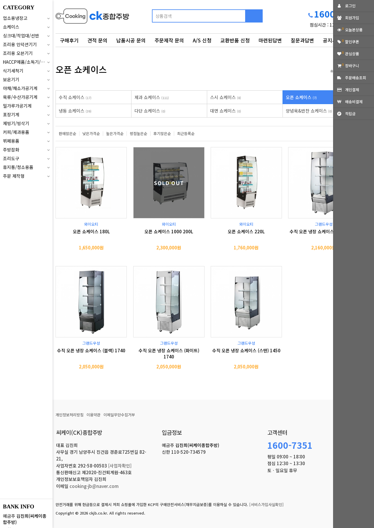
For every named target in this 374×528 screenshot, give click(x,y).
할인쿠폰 (352, 41)
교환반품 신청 (235, 40)
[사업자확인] (119, 466)
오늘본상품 (354, 29)
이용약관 (93, 414)
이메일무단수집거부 (119, 414)
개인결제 (352, 89)
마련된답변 (270, 40)
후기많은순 (162, 133)
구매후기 (69, 40)
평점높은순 (138, 133)
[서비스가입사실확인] (266, 504)
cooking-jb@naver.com (94, 486)
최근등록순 (186, 133)
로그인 (350, 5)
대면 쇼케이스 (225, 111)
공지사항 (332, 40)
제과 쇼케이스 (151, 97)
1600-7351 (290, 445)
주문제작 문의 (169, 40)
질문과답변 (302, 40)
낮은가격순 (91, 133)
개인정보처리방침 (70, 414)
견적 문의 (97, 40)
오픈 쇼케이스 (301, 97)
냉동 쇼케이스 (75, 111)
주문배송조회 (355, 77)
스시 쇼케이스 (225, 97)
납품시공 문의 (131, 40)
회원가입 (352, 17)
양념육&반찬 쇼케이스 (309, 111)
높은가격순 (115, 133)
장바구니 (352, 65)
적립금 (350, 113)
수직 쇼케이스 (75, 97)
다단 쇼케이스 (149, 111)
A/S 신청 (202, 40)
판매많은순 (67, 133)
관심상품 (352, 53)
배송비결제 (354, 101)
